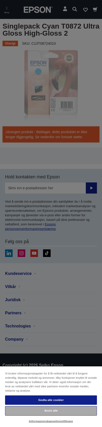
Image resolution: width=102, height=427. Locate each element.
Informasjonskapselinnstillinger (51, 421)
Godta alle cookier (51, 399)
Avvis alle (51, 410)
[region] (51, 396)
